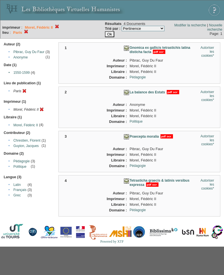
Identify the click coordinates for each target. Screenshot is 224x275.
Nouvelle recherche (214, 27)
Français (19, 190)
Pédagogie (21, 161)
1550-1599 (21, 73)
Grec (17, 195)
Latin (17, 185)
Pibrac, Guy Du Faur (28, 52)
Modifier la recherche (190, 25)
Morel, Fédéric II (25, 125)
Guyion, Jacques (26, 146)
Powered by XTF (112, 241)
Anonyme (20, 57)
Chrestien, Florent (26, 140)
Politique (19, 167)
